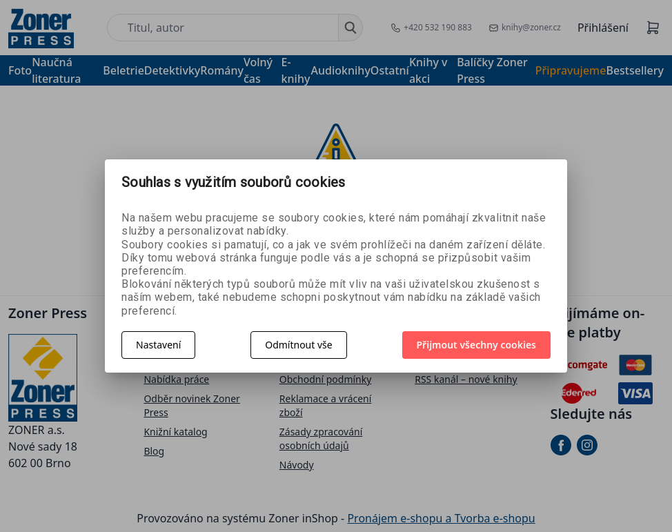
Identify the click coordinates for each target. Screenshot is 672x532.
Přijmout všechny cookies (477, 344)
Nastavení (158, 344)
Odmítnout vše (298, 344)
